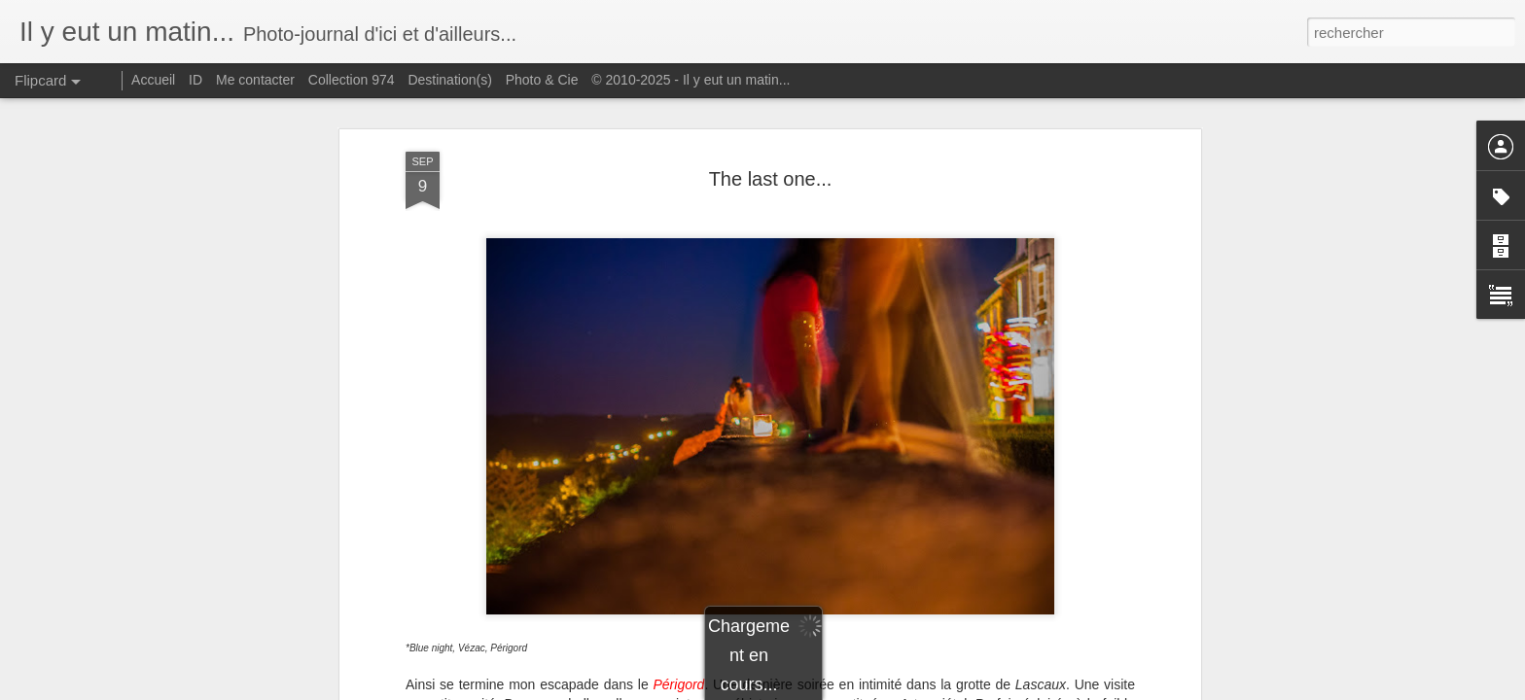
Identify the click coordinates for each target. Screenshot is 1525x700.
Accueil (153, 80)
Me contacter (255, 80)
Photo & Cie (542, 80)
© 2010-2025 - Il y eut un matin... (690, 80)
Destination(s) (449, 80)
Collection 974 (351, 80)
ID (195, 80)
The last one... (771, 179)
